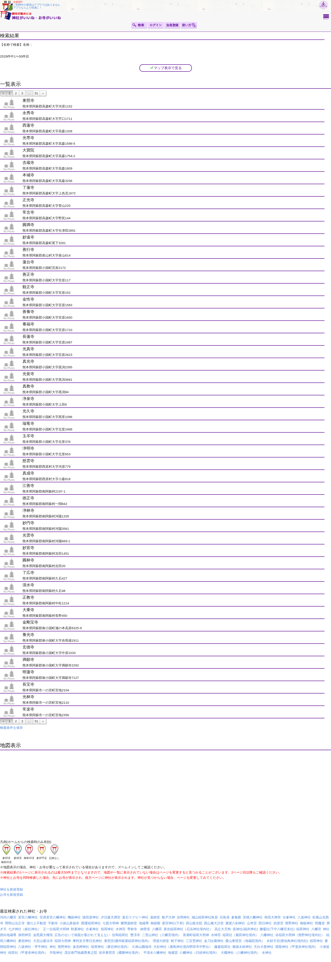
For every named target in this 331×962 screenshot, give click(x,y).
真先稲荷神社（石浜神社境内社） (188, 929)
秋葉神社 (77, 929)
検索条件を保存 (11, 727)
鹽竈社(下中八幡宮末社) (277, 929)
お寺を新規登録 (11, 894)
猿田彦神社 (90, 917)
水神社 (267, 952)
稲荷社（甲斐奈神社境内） (28, 952)
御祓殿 (155, 923)
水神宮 (120, 929)
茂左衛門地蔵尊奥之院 (80, 952)
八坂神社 (304, 917)
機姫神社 (74, 917)
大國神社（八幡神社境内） (240, 952)
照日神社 (265, 923)
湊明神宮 (24, 935)
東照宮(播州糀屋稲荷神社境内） (127, 941)
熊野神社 (291, 923)
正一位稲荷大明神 (56, 929)
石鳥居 (225, 917)
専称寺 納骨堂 (138, 929)
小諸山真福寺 (69, 923)
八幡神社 (266, 935)
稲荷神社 (107, 929)
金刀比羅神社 (214, 941)
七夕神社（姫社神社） (24, 929)
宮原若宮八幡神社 (53, 917)
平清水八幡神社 (154, 952)
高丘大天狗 (222, 929)
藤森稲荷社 (222, 946)
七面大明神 (111, 923)
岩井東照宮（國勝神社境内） (120, 952)
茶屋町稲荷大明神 (196, 935)
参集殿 (236, 917)
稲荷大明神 (63, 941)
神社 (326, 929)
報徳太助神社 (242, 946)
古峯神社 (289, 917)
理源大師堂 (161, 941)
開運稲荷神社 (91, 923)
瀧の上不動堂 (36, 923)
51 (36, 93)
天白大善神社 (263, 946)
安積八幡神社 (252, 917)
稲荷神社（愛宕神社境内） (110, 946)
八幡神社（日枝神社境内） (199, 952)
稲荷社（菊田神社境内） (241, 935)
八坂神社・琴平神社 (33, 946)
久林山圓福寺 (142, 946)
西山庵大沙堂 (214, 923)
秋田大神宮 (272, 917)
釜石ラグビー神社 (135, 917)
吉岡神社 (183, 917)
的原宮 (278, 923)
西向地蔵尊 (8, 935)
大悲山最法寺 (43, 941)
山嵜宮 (252, 923)
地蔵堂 (173, 952)
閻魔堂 (320, 923)
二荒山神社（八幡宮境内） (161, 935)
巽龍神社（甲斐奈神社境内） (296, 946)
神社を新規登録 (11, 889)
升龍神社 (56, 952)
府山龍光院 (194, 923)
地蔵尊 (144, 923)
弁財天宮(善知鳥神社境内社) (287, 941)
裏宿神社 (24, 941)
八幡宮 (157, 929)
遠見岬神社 (81, 946)
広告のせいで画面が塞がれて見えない (82, 935)
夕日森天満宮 (110, 917)
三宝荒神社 (194, 941)
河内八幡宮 (8, 917)
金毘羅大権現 (43, 935)
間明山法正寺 (15, 923)
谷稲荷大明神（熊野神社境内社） (299, 935)
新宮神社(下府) (173, 923)
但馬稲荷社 (120, 935)
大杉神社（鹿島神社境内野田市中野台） (182, 946)
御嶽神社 (306, 923)
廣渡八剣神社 (235, 923)
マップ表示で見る (165, 68)
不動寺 (53, 923)
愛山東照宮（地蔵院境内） (245, 941)
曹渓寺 (135, 935)
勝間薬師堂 (129, 923)
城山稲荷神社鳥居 (205, 917)
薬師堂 (155, 917)
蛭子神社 (177, 941)
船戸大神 (168, 917)
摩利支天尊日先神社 (87, 941)
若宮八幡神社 (28, 917)
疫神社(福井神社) (245, 929)
